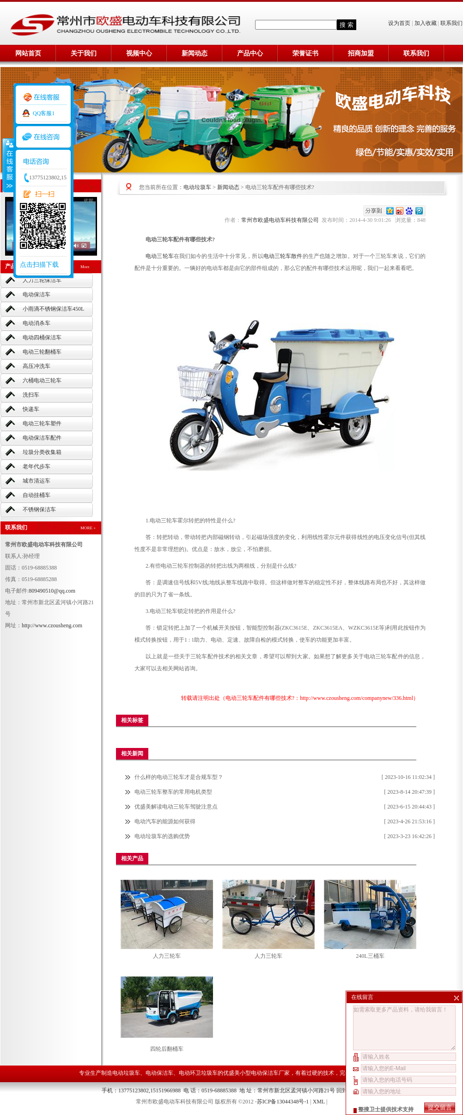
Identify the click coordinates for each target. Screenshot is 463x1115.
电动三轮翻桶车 (42, 352)
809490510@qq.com (52, 591)
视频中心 (139, 53)
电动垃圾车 (197, 187)
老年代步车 (36, 466)
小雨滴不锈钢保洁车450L (53, 309)
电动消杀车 (36, 323)
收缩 (7, 165)
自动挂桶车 (36, 495)
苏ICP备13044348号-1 (283, 1101)
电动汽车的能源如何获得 (164, 821)
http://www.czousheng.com (52, 625)
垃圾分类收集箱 (42, 452)
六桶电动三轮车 (42, 380)
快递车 (31, 409)
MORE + (88, 528)
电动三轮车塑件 (42, 423)
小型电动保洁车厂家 (265, 1073)
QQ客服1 (44, 113)
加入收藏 (425, 23)
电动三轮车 (160, 256)
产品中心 (250, 53)
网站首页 (28, 53)
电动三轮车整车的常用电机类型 (173, 792)
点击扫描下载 (39, 264)
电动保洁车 (36, 294)
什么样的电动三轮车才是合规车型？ (178, 777)
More (85, 266)
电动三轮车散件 (283, 256)
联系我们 (451, 23)
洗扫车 (31, 395)
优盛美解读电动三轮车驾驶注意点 (176, 806)
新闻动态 (194, 53)
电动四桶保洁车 (42, 337)
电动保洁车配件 (42, 438)
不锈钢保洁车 (39, 509)
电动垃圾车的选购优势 (162, 836)
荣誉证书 (305, 53)
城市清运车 (36, 481)
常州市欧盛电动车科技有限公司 (281, 220)
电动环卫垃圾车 (198, 1073)
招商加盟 (361, 53)
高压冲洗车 (36, 366)
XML (319, 1101)
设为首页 (400, 23)
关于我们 (84, 53)
